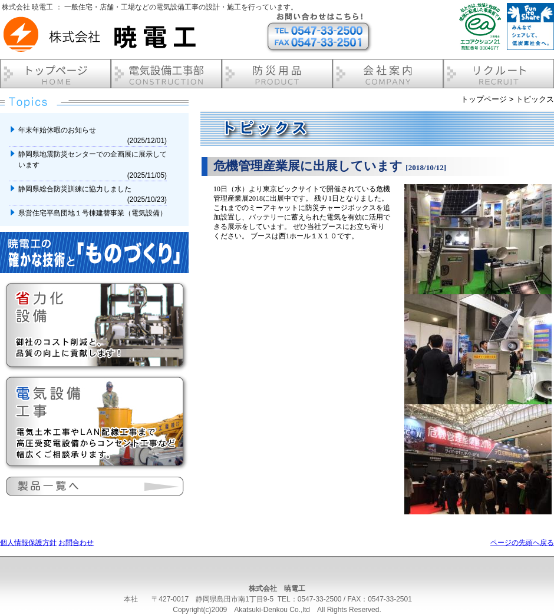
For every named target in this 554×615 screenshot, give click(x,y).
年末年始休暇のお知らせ (58, 130)
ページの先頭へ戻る (522, 542)
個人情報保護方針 (28, 542)
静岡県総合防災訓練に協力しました (75, 189)
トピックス (535, 99)
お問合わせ (76, 542)
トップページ (484, 99)
